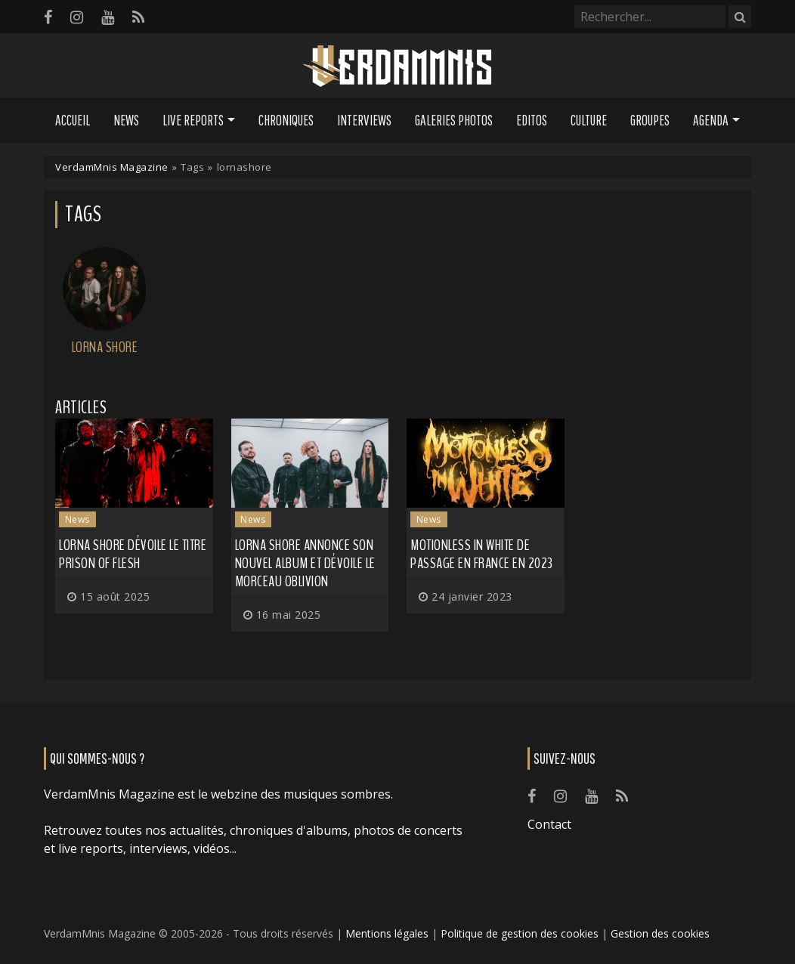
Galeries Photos (454, 120)
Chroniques (286, 120)
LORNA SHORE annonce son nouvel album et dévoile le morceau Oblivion (305, 563)
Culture (589, 120)
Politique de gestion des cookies (520, 933)
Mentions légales (386, 933)
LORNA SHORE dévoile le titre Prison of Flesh (132, 554)
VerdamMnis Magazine (112, 167)
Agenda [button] (710, 120)
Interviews (364, 120)
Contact (549, 824)
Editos (531, 120)
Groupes (650, 120)
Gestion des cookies (660, 933)
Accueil (72, 120)
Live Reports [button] (193, 120)
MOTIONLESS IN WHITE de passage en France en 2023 (481, 554)
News (126, 120)
